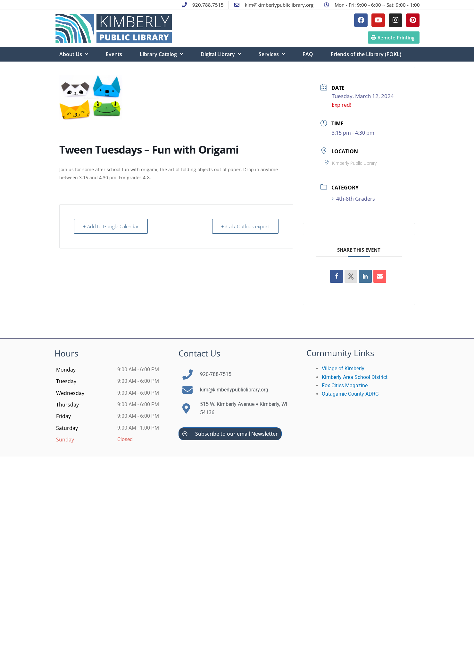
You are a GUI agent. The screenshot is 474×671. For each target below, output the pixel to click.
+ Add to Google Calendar (111, 226)
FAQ (308, 54)
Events (114, 54)
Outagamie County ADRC (350, 394)
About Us (73, 54)
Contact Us (199, 353)
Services (272, 54)
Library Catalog (161, 54)
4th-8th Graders (353, 198)
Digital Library (221, 54)
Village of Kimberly (343, 368)
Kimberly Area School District (354, 377)
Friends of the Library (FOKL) (366, 54)
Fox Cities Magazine (345, 385)
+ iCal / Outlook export (245, 226)
